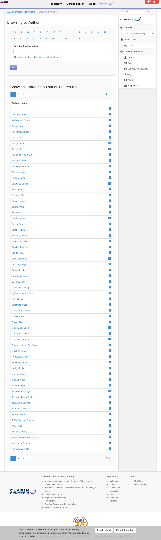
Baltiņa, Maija (18, 172)
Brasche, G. (17, 212)
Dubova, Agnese (20, 276)
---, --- (14, 109)
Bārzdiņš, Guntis (20, 183)
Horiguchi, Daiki (19, 368)
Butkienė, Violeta (20, 235)
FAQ (112, 494)
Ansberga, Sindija (20, 132)
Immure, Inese (19, 374)
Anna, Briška (18, 126)
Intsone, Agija (18, 380)
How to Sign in (140, 484)
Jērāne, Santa (18, 414)
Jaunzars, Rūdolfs (20, 408)
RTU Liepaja (50, 501)
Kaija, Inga (17, 426)
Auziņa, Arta (18, 137)
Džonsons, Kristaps (21, 287)
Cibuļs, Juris (18, 253)
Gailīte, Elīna (18, 316)
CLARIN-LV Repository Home (20, 12)
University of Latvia (53, 494)
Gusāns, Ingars (19, 351)
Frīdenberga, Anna (21, 310)
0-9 (14, 32)
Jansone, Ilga (18, 385)
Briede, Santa (18, 218)
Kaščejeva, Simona (21, 443)
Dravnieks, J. (18, 270)
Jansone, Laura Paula (22, 397)
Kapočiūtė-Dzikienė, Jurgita (25, 437)
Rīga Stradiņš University (55, 498)
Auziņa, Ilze (17, 149)
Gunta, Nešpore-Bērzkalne (25, 345)
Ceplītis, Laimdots (20, 247)
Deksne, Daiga (19, 264)
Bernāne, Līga (18, 189)
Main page (114, 481)
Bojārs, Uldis (18, 207)
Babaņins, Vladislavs (22, 155)
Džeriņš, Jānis (18, 282)
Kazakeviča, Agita (20, 449)
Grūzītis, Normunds (21, 339)
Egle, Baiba (17, 299)
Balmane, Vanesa (20, 166)
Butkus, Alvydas (19, 241)
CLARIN (137, 481)
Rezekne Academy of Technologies (60, 504)
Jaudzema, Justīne (21, 403)
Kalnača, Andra (19, 431)
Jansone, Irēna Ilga (21, 391)
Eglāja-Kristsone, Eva (22, 293)
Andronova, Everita (21, 120)
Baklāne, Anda (19, 160)
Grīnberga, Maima (20, 333)
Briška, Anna (18, 224)
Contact (113, 484)
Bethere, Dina (18, 195)
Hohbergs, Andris (20, 356)
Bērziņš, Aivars (19, 201)
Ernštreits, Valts (19, 305)
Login (152, 1)
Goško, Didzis (18, 322)
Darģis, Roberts (19, 258)
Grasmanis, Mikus (20, 328)
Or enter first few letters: (26, 46)
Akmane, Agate (19, 114)
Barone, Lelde (18, 178)
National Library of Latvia (56, 507)
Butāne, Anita (18, 230)
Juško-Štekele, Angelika (23, 420)
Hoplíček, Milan (19, 362)
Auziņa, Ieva (18, 143)
